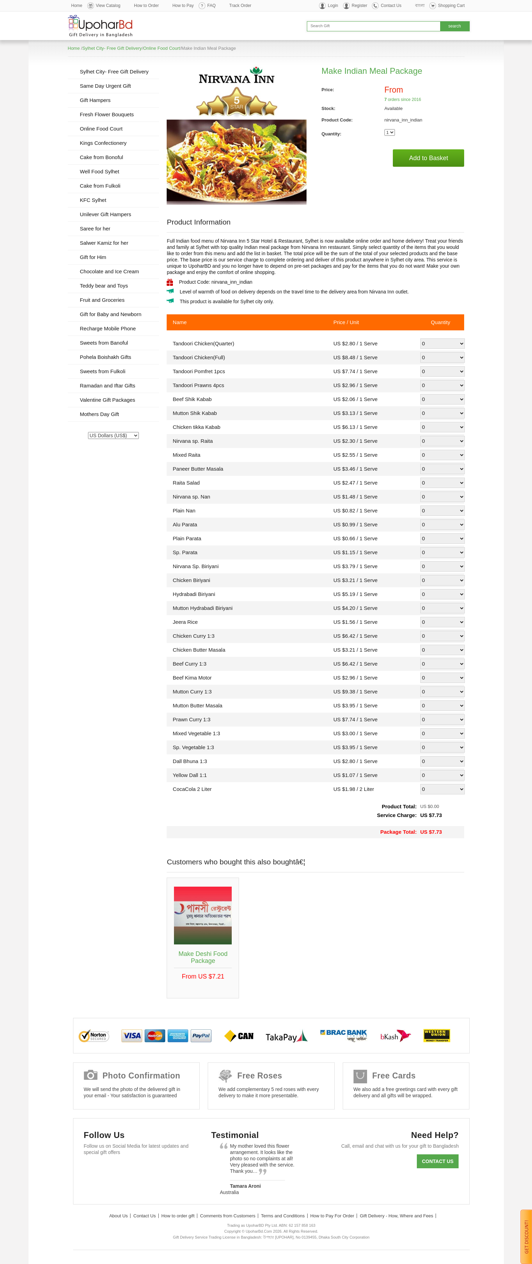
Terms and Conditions (283, 1215)
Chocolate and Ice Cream (109, 271)
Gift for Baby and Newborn (111, 314)
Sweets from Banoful (104, 343)
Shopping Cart (451, 5)
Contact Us (391, 5)
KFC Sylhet (93, 200)
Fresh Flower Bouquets (107, 114)
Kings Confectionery (103, 143)
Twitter (112, 1169)
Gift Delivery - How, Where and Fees (396, 1215)
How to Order (146, 5)
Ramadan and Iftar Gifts (107, 385)
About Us (118, 1215)
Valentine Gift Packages (107, 400)
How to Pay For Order (332, 1215)
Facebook (92, 1169)
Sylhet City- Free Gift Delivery (112, 48)
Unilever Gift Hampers (106, 214)
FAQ (211, 5)
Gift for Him (93, 257)
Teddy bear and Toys (104, 286)
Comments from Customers (227, 1215)
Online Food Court (161, 48)
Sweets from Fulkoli (103, 371)
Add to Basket (428, 158)
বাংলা (419, 5)
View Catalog (108, 5)
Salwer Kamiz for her (104, 243)
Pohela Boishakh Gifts (106, 357)
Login (333, 5)
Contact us (438, 1161)
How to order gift (177, 1215)
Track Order (240, 5)
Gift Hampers (95, 100)
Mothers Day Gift (99, 414)
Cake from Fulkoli (100, 186)
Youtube (152, 1169)
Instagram (173, 1169)
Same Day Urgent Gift (105, 86)
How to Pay (182, 5)
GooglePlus (132, 1169)
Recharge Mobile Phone (108, 328)
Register (359, 5)
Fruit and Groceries (102, 300)
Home (76, 5)
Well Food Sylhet (99, 171)
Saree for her (95, 228)
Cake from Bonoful (101, 157)
